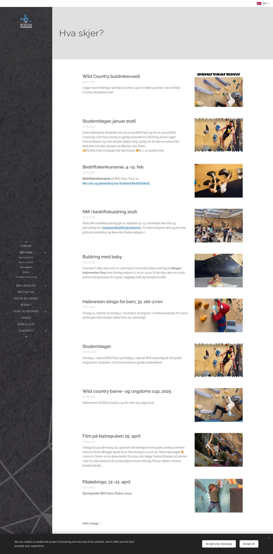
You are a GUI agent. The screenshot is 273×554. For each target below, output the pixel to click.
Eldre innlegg (90, 523)
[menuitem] (26, 246)
